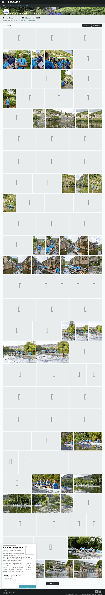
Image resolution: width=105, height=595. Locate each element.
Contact (5, 593)
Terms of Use (6, 590)
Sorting (96, 25)
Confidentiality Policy (9, 592)
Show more (52, 583)
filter (87, 25)
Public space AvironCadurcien (27, 20)
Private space (97, 14)
